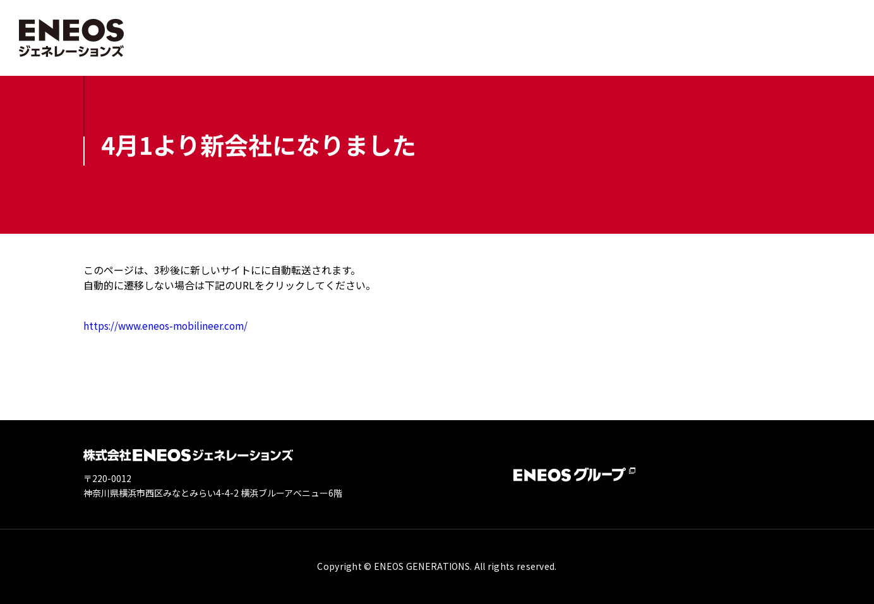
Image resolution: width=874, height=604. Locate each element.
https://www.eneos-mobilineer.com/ (169, 325)
